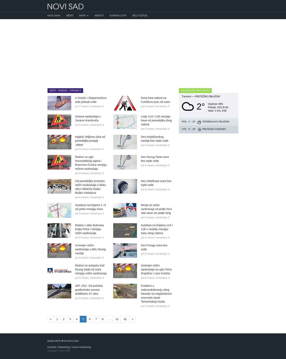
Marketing (63, 347)
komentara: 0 (97, 106)
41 (117, 319)
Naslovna (54, 15)
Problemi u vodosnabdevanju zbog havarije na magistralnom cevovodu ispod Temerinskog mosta (156, 293)
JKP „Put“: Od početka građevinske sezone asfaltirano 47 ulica (89, 289)
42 (125, 319)
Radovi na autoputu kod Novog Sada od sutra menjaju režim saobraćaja (91, 269)
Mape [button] (83, 15)
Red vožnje (139, 15)
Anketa (99, 15)
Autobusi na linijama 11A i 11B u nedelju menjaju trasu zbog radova (157, 229)
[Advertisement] (143, 50)
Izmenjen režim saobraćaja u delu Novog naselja (90, 249)
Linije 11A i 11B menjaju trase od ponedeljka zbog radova (156, 120)
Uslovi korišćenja (81, 347)
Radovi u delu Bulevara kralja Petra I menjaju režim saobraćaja (89, 229)
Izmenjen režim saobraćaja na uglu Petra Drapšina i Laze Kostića (156, 269)
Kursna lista (118, 15)
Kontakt (52, 347)
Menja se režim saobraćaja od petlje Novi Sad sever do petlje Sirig (156, 209)
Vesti (69, 15)
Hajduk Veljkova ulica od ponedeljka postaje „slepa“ (90, 140)
